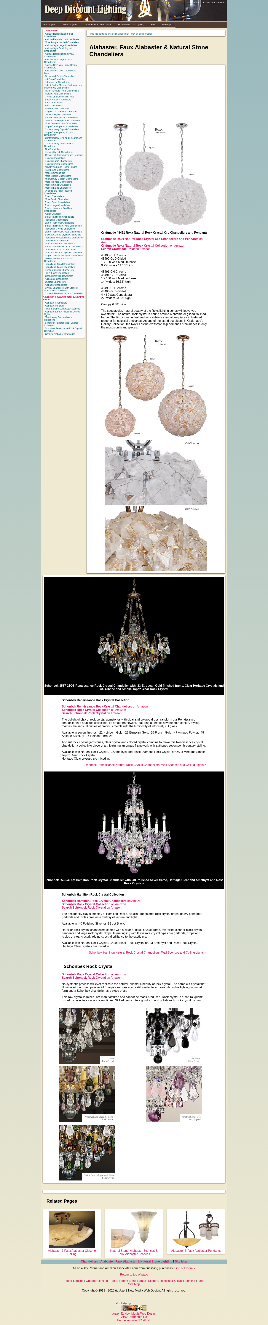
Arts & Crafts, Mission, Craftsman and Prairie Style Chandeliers (63, 86)
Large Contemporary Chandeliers (61, 126)
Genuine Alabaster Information (60, 334)
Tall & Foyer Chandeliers (57, 273)
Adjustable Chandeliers (56, 279)
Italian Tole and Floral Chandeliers (62, 90)
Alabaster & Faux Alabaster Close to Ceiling (72, 1251)
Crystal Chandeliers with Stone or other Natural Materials (61, 289)
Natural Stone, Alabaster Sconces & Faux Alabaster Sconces (133, 1251)
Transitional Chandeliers (57, 240)
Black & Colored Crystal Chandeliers (63, 234)
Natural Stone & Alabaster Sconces (62, 308)
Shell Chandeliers (54, 102)
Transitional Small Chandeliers (60, 264)
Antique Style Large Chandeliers (61, 45)
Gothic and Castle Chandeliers (60, 76)
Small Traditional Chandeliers (59, 217)
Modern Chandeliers (55, 173)
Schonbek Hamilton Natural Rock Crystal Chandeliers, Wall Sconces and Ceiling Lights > (147, 952)
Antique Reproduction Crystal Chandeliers (59, 55)
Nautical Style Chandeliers (58, 114)
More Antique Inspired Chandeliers (62, 42)
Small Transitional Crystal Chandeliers (64, 246)
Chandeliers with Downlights (59, 276)
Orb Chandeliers (53, 149)
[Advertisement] (155, 95)
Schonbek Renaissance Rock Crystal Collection (63, 329)
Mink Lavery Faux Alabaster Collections (58, 318)
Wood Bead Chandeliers (57, 108)
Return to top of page (134, 1274)
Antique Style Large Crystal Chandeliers (58, 60)
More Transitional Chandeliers (60, 243)
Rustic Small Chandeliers (57, 202)
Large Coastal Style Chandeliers (61, 111)
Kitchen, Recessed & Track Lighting (171, 1280)
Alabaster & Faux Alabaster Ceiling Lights (61, 313)
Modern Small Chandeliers (58, 185)
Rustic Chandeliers (54, 196)
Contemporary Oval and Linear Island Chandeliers (63, 139)
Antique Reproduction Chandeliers (62, 39)
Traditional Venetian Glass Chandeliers (64, 237)
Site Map (181, 1261)
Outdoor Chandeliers (55, 282)
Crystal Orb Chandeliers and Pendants (64, 155)
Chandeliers (51, 30)
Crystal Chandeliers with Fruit (59, 96)
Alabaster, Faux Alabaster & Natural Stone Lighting (136, 1261)
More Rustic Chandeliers (57, 199)
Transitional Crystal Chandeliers (61, 249)
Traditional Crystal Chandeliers (60, 228)
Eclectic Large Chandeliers (58, 161)
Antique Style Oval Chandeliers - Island (60, 72)
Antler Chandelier (53, 214)
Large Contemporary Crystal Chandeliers (58, 133)
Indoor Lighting (74, 1280)
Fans (200, 1280)
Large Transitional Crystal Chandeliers (64, 255)
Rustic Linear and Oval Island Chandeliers (59, 209)
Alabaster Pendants (55, 305)
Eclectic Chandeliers (55, 158)
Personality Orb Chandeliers (59, 152)
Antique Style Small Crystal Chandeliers (58, 49)
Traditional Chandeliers (56, 220)
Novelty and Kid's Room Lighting (61, 167)
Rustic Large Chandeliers (57, 205)
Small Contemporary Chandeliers (61, 117)
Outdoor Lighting (97, 1280)
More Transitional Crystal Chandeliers (63, 252)
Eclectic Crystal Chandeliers (59, 164)
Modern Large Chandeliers (58, 188)
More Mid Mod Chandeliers (58, 182)
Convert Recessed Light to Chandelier (64, 293)
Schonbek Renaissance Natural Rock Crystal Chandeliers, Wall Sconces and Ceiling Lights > (144, 764)
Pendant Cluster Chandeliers (59, 270)
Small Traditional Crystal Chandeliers (63, 225)
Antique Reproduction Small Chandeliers (58, 35)
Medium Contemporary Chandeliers (62, 120)
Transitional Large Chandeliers (60, 267)
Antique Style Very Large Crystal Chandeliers (60, 66)
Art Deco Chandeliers (55, 79)
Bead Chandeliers (54, 105)
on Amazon (143, 245)
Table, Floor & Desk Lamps (128, 1280)
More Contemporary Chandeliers (61, 123)
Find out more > (184, 1268)
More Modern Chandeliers (58, 176)
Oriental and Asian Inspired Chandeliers (58, 192)
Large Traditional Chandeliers (59, 223)
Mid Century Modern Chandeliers (61, 179)
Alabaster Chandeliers (56, 285)
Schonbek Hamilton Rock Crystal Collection (61, 324)
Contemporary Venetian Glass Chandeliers (59, 144)
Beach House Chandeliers (58, 99)
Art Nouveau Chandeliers (57, 82)
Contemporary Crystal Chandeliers (62, 129)
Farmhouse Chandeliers (57, 170)
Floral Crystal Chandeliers (58, 93)
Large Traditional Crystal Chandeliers (63, 231)
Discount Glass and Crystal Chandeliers (58, 259)
